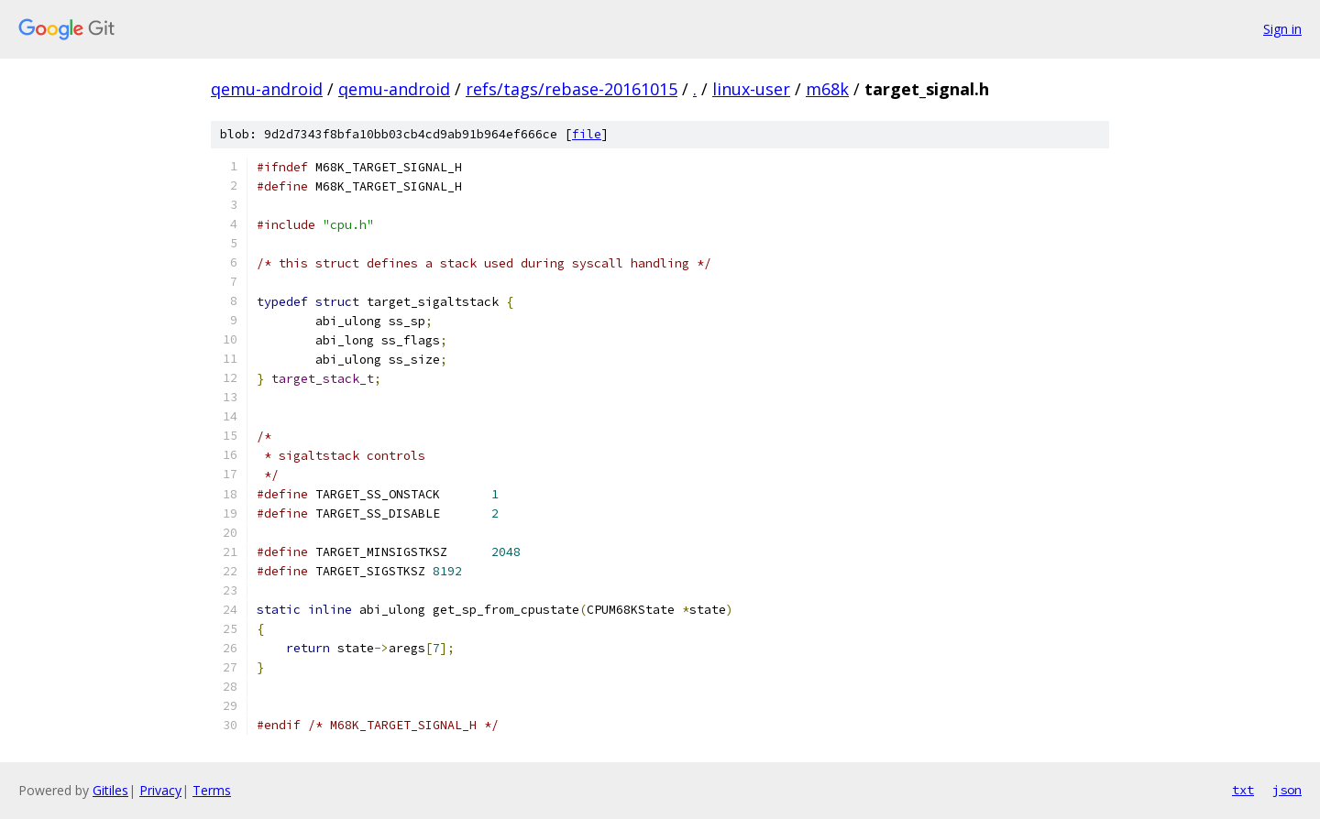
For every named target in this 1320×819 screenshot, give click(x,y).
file (586, 134)
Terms (211, 790)
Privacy (160, 790)
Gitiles (110, 790)
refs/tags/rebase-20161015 (571, 89)
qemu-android (267, 89)
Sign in (1282, 29)
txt (1243, 789)
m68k (827, 89)
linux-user (751, 89)
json (1287, 789)
